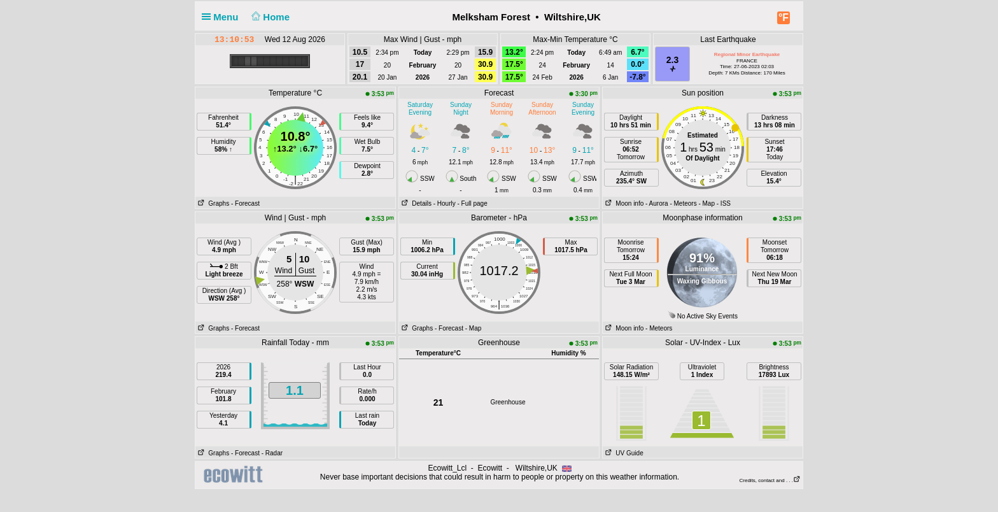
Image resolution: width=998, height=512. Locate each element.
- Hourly (444, 203)
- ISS (724, 203)
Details (415, 203)
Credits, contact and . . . (770, 480)
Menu (223, 16)
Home (269, 16)
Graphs (212, 203)
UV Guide (623, 453)
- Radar (272, 453)
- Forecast (245, 203)
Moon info (623, 203)
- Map (706, 203)
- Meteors (683, 203)
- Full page (472, 203)
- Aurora (656, 203)
